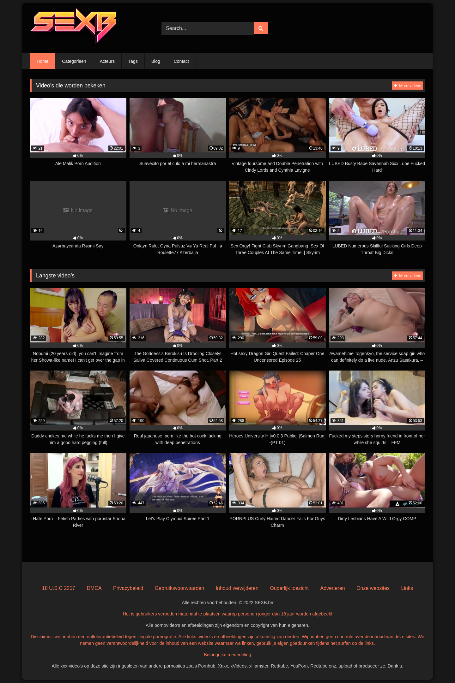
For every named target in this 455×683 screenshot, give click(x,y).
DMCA (94, 588)
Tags (133, 61)
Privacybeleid (128, 588)
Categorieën (74, 61)
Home (42, 61)
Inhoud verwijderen (237, 588)
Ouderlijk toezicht (289, 588)
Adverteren (332, 588)
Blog (155, 61)
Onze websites (373, 588)
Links (407, 588)
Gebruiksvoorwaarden (179, 588)
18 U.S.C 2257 (58, 588)
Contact (181, 61)
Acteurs (107, 61)
